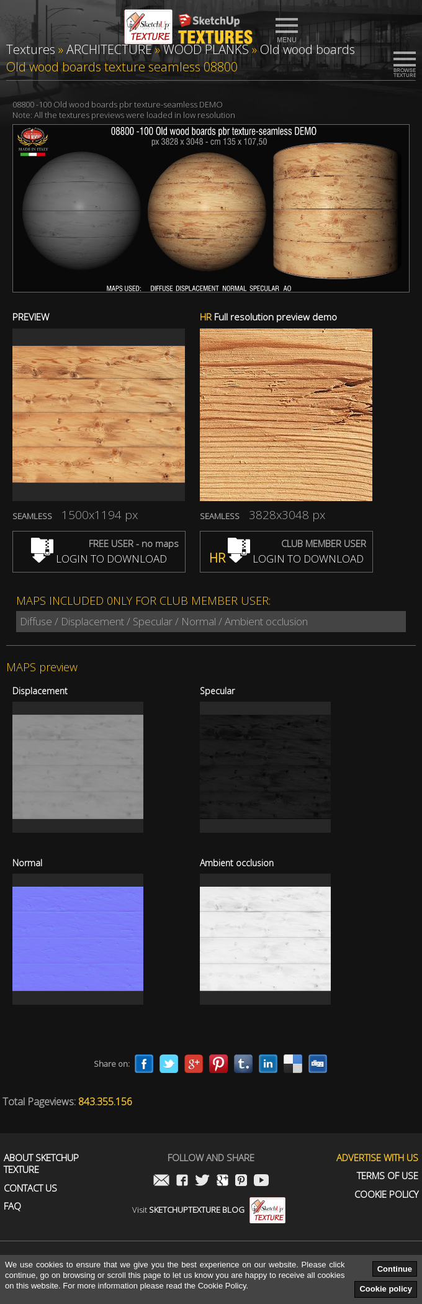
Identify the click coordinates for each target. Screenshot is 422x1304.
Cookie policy (385, 1288)
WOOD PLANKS (206, 49)
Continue (394, 1269)
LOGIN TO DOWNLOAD (99, 558)
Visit (208, 1209)
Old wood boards (307, 49)
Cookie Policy (386, 1194)
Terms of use (387, 1176)
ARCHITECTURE (109, 49)
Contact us (30, 1188)
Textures (30, 49)
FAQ (12, 1206)
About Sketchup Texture (41, 1164)
